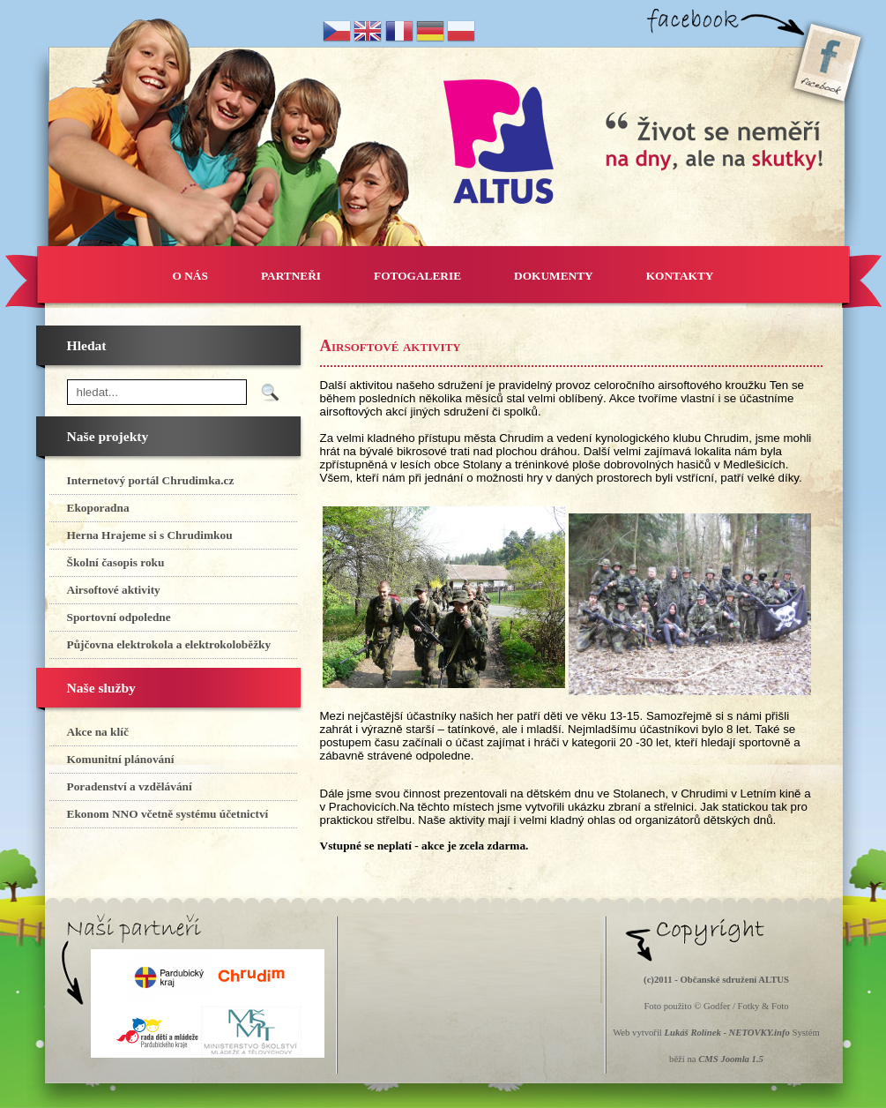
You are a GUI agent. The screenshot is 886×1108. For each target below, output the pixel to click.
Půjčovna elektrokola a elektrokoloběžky (169, 644)
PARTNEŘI (291, 275)
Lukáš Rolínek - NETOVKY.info (726, 1032)
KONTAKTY (680, 275)
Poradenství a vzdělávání (129, 786)
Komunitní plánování (121, 759)
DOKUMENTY (553, 275)
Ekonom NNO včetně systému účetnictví (168, 813)
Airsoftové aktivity (113, 589)
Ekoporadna (98, 507)
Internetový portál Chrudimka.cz (151, 480)
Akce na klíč (98, 731)
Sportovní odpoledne (119, 617)
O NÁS (190, 275)
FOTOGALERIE (417, 275)
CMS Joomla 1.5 (730, 1059)
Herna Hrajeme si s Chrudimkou (150, 535)
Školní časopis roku (116, 562)
